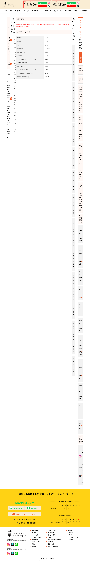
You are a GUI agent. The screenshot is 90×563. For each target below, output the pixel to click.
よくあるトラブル (73, 537)
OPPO (73, 188)
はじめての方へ (58, 11)
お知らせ (70, 532)
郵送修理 (84, 11)
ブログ (70, 534)
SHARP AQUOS (73, 310)
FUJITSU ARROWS (73, 260)
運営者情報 (51, 544)
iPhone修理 (8, 11)
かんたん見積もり (46, 11)
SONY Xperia (73, 73)
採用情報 (50, 541)
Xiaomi (73, 371)
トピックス (71, 530)
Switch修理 (35, 11)
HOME (52, 558)
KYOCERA (73, 348)
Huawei (73, 212)
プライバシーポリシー (42, 558)
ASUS (73, 164)
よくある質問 (51, 534)
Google (73, 141)
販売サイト (77, 11)
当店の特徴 (68, 11)
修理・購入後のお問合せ (54, 539)
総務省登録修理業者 (53, 546)
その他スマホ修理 (36, 537)
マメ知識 (70, 539)
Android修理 (25, 11)
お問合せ (50, 537)
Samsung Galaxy (73, 114)
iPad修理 (17, 11)
